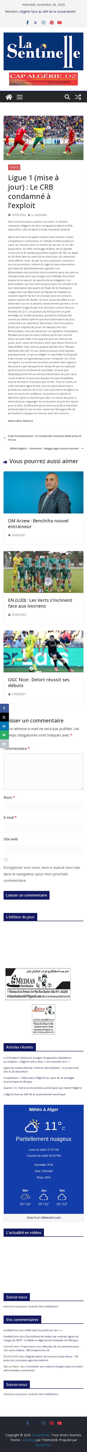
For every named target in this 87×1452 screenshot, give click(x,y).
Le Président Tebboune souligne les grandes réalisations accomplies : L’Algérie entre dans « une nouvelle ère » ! (37, 1059)
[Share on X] (4, 717)
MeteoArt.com (51, 1217)
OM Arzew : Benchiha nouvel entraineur (38, 523)
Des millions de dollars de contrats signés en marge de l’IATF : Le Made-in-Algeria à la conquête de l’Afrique (41, 1338)
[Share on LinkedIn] (4, 726)
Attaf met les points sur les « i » (44, 1330)
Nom (9, 797)
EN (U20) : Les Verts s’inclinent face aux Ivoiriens (40, 603)
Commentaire (17, 748)
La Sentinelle (39, 215)
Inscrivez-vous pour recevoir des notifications (31, 1306)
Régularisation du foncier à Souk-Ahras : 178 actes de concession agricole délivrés (41, 1358)
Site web (11, 839)
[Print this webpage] (4, 743)
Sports (14, 167)
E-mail (10, 817)
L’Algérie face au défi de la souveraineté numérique (35, 1094)
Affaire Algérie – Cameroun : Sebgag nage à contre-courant (46, 448)
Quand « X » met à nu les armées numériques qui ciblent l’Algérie (43, 1087)
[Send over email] (4, 734)
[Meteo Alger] (44, 1190)
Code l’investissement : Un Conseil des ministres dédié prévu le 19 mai (42, 438)
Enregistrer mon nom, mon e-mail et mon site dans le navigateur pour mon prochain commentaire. (42, 874)
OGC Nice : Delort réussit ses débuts (38, 682)
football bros (11, 1330)
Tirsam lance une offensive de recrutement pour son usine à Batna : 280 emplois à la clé (41, 1348)
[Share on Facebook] (4, 708)
